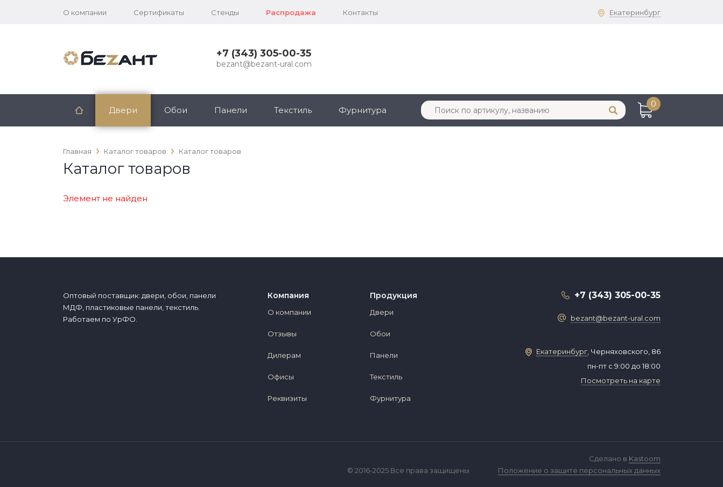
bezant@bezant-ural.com (264, 64)
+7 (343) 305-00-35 (263, 53)
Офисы (281, 376)
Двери (123, 110)
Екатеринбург (635, 12)
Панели (230, 110)
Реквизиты (287, 398)
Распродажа (291, 12)
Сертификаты (159, 12)
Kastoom (645, 458)
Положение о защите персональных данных (579, 470)
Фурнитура (363, 110)
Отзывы (282, 333)
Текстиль (293, 110)
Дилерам (284, 355)
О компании (85, 12)
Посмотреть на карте (621, 380)
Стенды (225, 12)
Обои (175, 110)
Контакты (360, 12)
